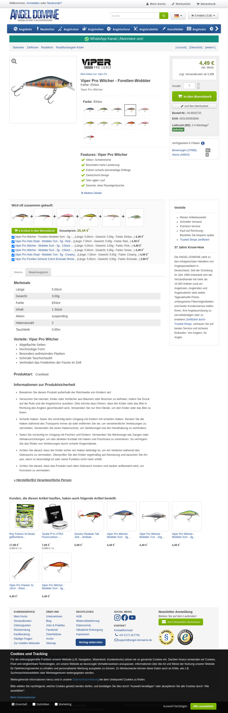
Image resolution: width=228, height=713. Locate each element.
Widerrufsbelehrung (88, 620)
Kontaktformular (123, 630)
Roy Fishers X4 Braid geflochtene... (22, 535)
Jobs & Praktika (55, 625)
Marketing (65, 704)
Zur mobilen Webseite (27, 643)
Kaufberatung (22, 634)
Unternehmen (54, 616)
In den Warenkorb (194, 96)
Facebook (52, 629)
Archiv (49, 638)
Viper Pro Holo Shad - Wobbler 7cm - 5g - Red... (43, 241)
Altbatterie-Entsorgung (89, 629)
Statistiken (43, 704)
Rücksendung (22, 629)
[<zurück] (181, 47)
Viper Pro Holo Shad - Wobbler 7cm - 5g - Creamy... (46, 254)
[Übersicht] (195, 47)
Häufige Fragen (23, 638)
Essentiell (21, 704)
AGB (79, 616)
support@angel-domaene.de (133, 640)
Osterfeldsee (53, 634)
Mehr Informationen (22, 697)
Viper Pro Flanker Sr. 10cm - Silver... (21, 587)
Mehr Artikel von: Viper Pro (94, 74)
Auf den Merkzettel (194, 106)
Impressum (82, 634)
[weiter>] (210, 47)
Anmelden (33, 3)
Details (18, 272)
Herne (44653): (181, 154)
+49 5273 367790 (127, 635)
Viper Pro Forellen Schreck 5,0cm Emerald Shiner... (45, 259)
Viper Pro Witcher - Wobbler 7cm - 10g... (151, 535)
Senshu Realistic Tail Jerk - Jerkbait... (86, 535)
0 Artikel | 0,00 (203, 15)
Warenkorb (206, 4)
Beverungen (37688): (184, 150)
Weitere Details (91, 193)
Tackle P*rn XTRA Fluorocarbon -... (52, 535)
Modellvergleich (38, 272)
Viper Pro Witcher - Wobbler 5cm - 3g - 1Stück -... (44, 245)
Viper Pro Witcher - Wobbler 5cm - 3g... (118, 535)
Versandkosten (22, 620)
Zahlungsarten (22, 625)
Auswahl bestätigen (175, 706)
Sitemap (51, 643)
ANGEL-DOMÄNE (36, 15)
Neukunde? (54, 3)
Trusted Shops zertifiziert (194, 239)
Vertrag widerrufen (90, 642)
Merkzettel (180, 4)
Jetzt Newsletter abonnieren (180, 621)
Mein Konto (156, 4)
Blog (48, 620)
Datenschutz (83, 625)
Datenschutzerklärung (86, 679)
